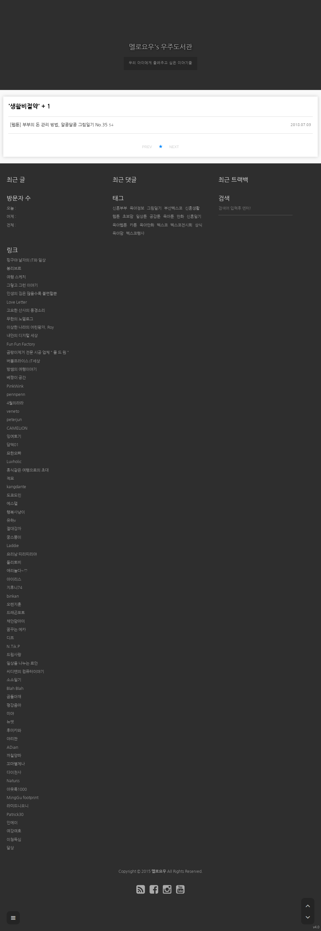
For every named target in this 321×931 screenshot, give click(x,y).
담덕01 (13, 445)
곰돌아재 (14, 697)
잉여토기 (14, 437)
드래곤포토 (16, 613)
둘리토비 (14, 563)
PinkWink (15, 386)
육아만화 (147, 225)
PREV (147, 147)
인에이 (12, 823)
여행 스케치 (16, 277)
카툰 (133, 225)
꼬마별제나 (16, 764)
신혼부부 (120, 208)
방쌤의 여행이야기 (22, 369)
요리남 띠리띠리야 (22, 554)
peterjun (14, 420)
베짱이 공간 (16, 378)
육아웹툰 (120, 225)
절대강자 (14, 529)
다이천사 (14, 773)
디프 (10, 638)
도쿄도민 (14, 495)
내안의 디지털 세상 (22, 336)
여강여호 (14, 831)
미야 (10, 714)
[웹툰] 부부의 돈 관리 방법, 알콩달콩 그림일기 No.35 (59, 125)
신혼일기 (194, 217)
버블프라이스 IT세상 (23, 361)
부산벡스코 (173, 208)
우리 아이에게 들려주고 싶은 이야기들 (160, 63)
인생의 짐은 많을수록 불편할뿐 (32, 294)
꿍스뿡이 (14, 537)
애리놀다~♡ (17, 571)
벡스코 (162, 225)
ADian (12, 747)
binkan (13, 596)
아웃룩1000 (17, 789)
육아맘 (118, 233)
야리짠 (12, 739)
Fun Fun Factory (21, 344)
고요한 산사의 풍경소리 (26, 311)
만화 (180, 217)
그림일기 (154, 208)
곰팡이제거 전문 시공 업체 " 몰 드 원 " (38, 353)
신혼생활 (192, 208)
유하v (11, 521)
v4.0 (316, 927)
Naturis (13, 781)
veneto (13, 411)
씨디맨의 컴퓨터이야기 (25, 672)
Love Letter (17, 302)
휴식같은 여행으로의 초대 (28, 470)
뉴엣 (10, 722)
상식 (198, 225)
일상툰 (141, 217)
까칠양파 (14, 756)
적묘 (10, 479)
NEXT (174, 147)
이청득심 (14, 840)
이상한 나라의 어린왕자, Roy (30, 327)
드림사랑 (14, 655)
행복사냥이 (16, 512)
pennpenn (16, 395)
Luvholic (14, 462)
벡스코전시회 (181, 225)
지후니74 (14, 588)
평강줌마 (14, 705)
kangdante (16, 487)
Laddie (13, 546)
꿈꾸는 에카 (16, 630)
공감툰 (155, 217)
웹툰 (116, 217)
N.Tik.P (13, 647)
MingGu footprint (22, 798)
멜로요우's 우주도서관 (160, 47)
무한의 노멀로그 (20, 319)
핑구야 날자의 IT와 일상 (26, 260)
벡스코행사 (135, 233)
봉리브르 (14, 269)
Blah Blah (15, 689)
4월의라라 (15, 403)
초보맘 (127, 217)
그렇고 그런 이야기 (22, 285)
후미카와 (14, 731)
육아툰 (168, 217)
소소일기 (14, 680)
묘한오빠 (14, 453)
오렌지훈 (14, 605)
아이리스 (14, 579)
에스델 (12, 504)
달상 (10, 848)
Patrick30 (15, 815)
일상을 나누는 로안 (22, 663)
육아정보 (137, 208)
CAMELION (17, 428)
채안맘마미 (16, 621)
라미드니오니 (17, 806)
